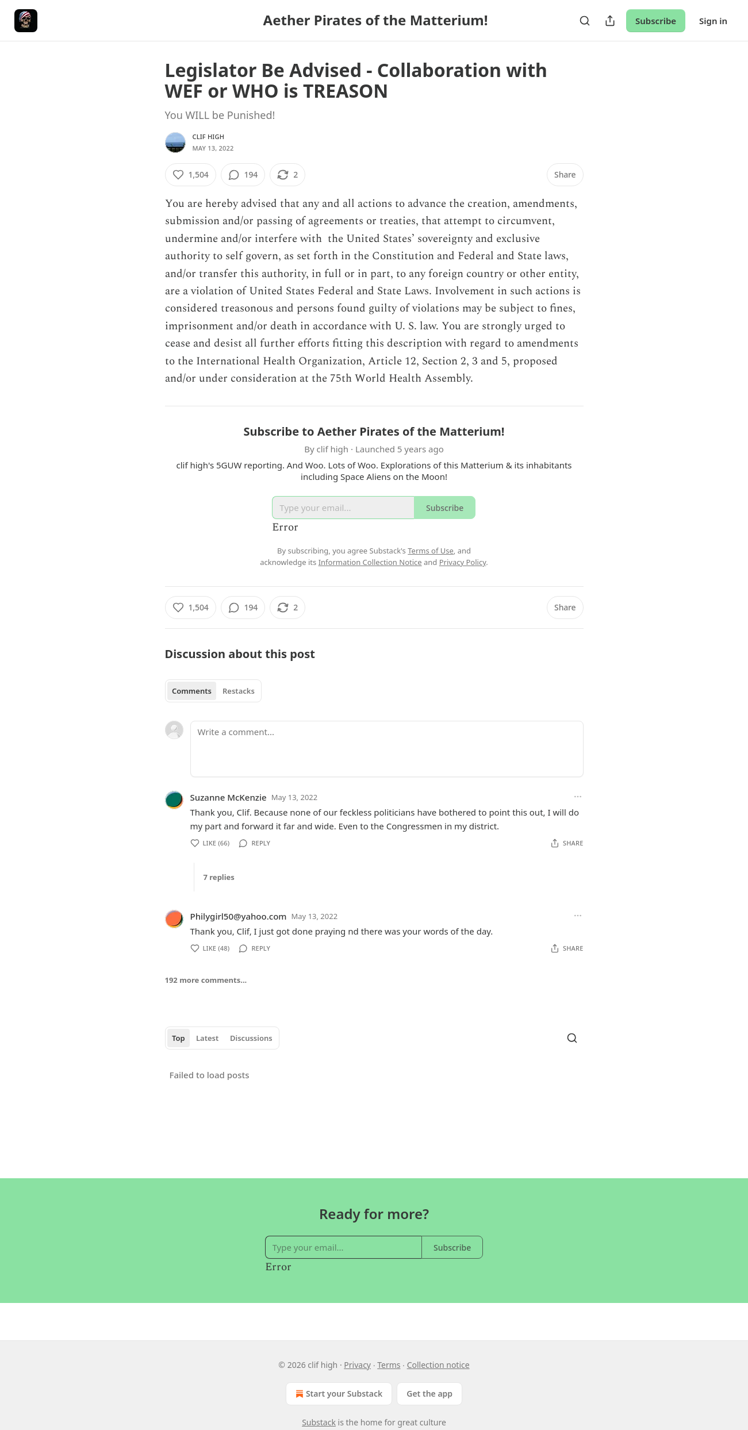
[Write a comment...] (387, 748)
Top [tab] (178, 1038)
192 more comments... (206, 980)
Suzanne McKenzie (228, 797)
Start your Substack (337, 1393)
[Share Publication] (610, 20)
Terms (388, 1364)
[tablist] (213, 690)
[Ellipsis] (578, 796)
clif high (209, 136)
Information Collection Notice (370, 562)
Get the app (429, 1393)
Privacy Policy (462, 562)
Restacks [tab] (239, 691)
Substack (319, 1422)
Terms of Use (431, 550)
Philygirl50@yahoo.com (238, 916)
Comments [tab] (192, 691)
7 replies (219, 877)
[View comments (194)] (243, 174)
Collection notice (438, 1364)
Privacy (357, 1364)
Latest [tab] (207, 1038)
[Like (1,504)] (190, 174)
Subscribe (655, 20)
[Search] (584, 20)
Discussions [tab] (251, 1038)
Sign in (713, 20)
